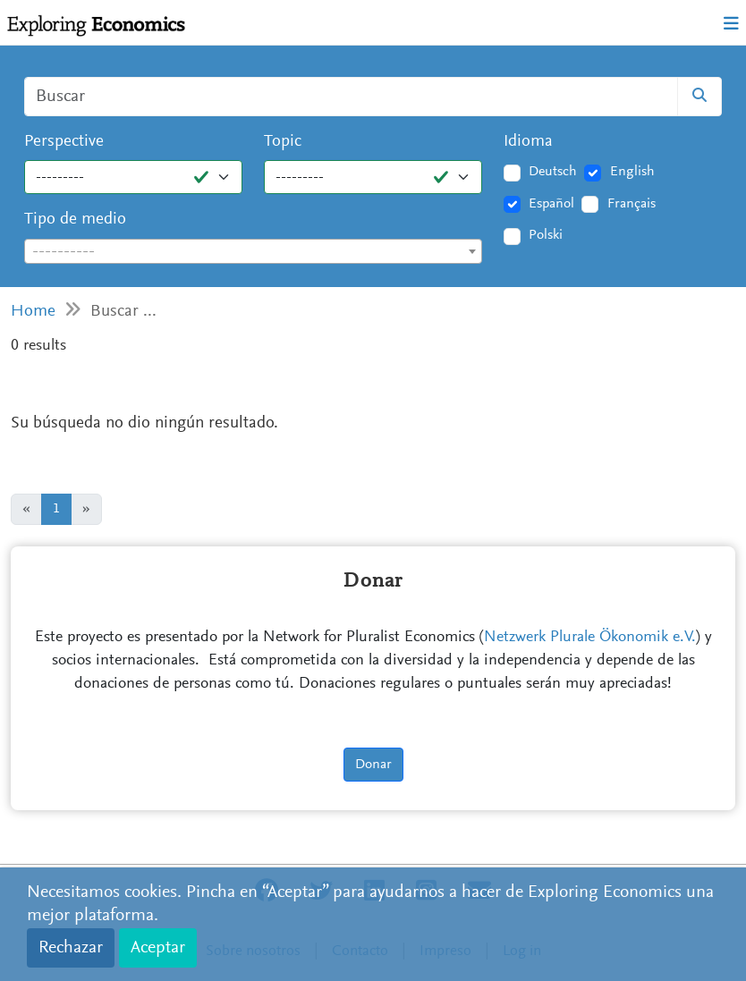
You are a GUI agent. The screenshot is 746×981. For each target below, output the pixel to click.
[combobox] (253, 251)
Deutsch (553, 172)
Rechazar (70, 948)
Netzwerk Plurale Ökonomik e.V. (590, 638)
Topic (282, 141)
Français (631, 204)
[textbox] (253, 252)
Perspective (64, 141)
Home (33, 311)
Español (551, 204)
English (632, 172)
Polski (546, 235)
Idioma (528, 141)
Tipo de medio (75, 219)
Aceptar (158, 948)
